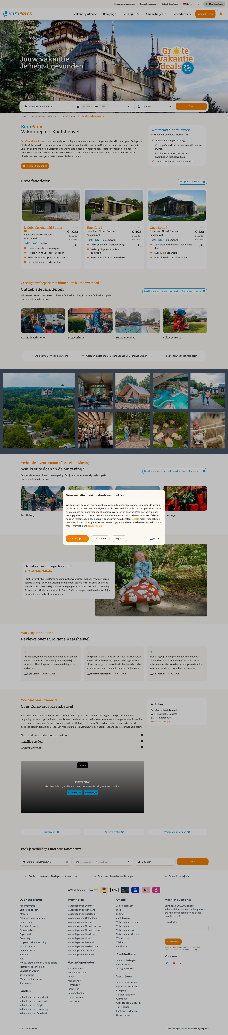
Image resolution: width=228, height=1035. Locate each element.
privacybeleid (95, 525)
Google (135, 518)
